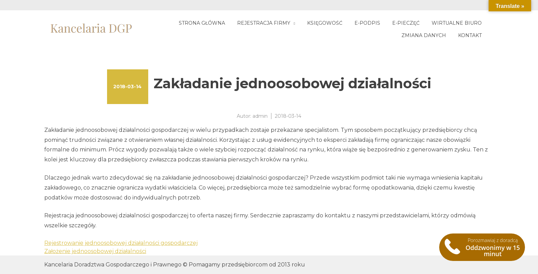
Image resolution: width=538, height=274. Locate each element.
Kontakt (470, 35)
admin (260, 116)
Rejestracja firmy (263, 23)
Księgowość (324, 23)
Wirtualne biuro (457, 23)
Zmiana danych (423, 35)
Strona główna (202, 23)
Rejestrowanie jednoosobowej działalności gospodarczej (121, 243)
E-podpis (367, 23)
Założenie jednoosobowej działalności (95, 251)
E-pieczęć (406, 23)
